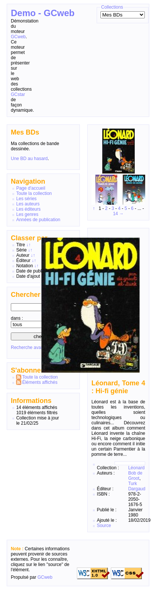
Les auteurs (28, 204)
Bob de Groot (135, 475)
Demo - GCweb (43, 13)
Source (104, 525)
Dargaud (136, 488)
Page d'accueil (30, 188)
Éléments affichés (39, 382)
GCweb (18, 36)
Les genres (27, 214)
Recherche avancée (31, 347)
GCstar (18, 94)
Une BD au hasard (29, 158)
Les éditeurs (28, 209)
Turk (132, 483)
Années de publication (38, 219)
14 (115, 213)
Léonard (136, 467)
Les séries (26, 198)
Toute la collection (34, 193)
